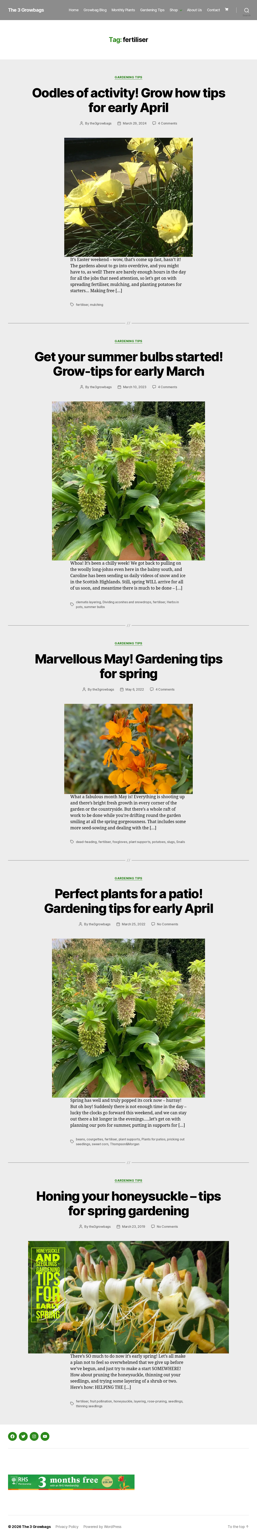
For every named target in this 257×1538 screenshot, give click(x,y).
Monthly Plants (123, 10)
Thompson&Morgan (124, 1144)
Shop (174, 10)
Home (74, 10)
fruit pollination (101, 1401)
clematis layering (88, 602)
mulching (96, 305)
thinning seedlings (89, 1406)
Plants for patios (153, 1139)
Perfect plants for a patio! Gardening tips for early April (128, 901)
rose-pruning (156, 1401)
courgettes (95, 1139)
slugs (171, 842)
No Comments (167, 924)
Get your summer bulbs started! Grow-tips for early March (128, 364)
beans (80, 1139)
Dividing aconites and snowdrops (127, 602)
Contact (213, 10)
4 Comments (167, 123)
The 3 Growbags (26, 10)
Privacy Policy (66, 1527)
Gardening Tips (152, 10)
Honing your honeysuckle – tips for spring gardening (128, 1203)
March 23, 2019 (133, 1227)
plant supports (139, 842)
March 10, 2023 (134, 387)
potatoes (158, 842)
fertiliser (82, 305)
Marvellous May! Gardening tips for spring (128, 666)
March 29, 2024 (134, 123)
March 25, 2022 (133, 924)
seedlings (175, 1401)
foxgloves (119, 842)
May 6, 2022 (134, 689)
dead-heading (86, 842)
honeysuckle (123, 1401)
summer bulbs (94, 607)
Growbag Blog (95, 10)
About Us (194, 10)
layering (140, 1401)
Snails (180, 842)
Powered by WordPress (102, 1527)
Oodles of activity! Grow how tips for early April (128, 100)
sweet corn (100, 1144)
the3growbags (100, 123)
